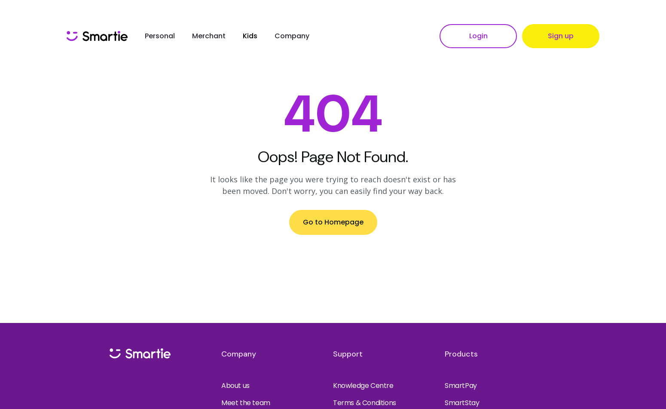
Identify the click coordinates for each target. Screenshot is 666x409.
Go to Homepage (333, 222)
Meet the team (245, 403)
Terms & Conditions (364, 403)
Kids (250, 36)
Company (292, 36)
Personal (160, 36)
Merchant (209, 36)
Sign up (561, 36)
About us (235, 386)
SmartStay (462, 403)
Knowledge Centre (363, 386)
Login (478, 36)
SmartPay (461, 386)
